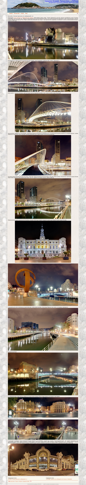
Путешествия (17, 13)
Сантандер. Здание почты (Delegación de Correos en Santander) (59, 479)
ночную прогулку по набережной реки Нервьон (23, 17)
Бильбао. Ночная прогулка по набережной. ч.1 (17, 479)
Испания (20, 481)
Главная (11, 13)
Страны (22, 13)
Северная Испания (26, 481)
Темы (26, 13)
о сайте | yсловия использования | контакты (51, 484)
